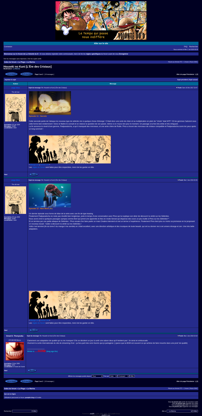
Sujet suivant (193, 79)
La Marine (16, 69)
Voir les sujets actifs (34, 59)
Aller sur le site (101, 43)
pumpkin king (29, 397)
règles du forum (38, 167)
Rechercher (193, 47)
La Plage (21, 62)
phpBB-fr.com (106, 415)
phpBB (92, 413)
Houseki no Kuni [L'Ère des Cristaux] (28, 66)
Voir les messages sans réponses (15, 59)
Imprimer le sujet (10, 79)
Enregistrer (123, 54)
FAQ (185, 47)
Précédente (190, 74)
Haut (5, 174)
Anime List (44, 165)
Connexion (8, 47)
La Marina (31, 62)
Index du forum (10, 62)
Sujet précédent (182, 79)
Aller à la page (181, 74)
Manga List (34, 165)
